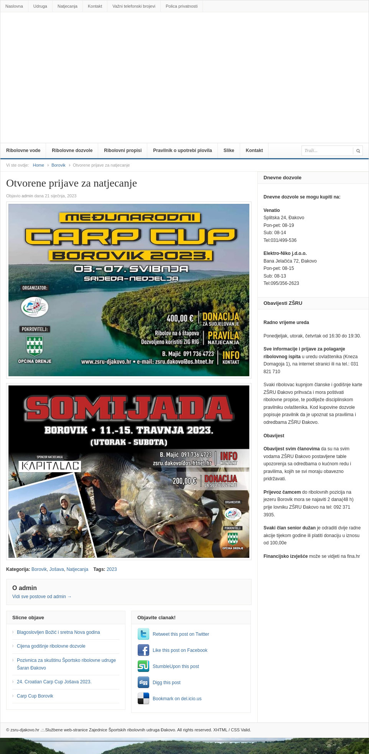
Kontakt (95, 6)
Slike (229, 150)
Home (38, 165)
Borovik (58, 165)
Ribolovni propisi (123, 150)
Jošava (56, 569)
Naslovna (14, 6)
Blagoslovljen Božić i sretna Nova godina (58, 632)
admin (27, 195)
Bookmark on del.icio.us (177, 698)
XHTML (220, 730)
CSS (235, 730)
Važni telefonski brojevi (133, 6)
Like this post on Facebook (180, 650)
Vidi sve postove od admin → (42, 596)
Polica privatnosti (182, 6)
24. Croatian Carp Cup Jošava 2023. (54, 682)
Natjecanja (67, 6)
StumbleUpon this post (176, 666)
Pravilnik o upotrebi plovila (182, 150)
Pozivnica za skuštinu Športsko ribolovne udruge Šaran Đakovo (66, 664)
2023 (112, 569)
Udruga (40, 6)
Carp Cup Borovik (35, 696)
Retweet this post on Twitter (181, 634)
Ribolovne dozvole (72, 150)
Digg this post (167, 682)
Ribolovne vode (23, 150)
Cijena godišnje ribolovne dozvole (51, 646)
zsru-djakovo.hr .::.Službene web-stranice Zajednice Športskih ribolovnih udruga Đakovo (186, 29)
